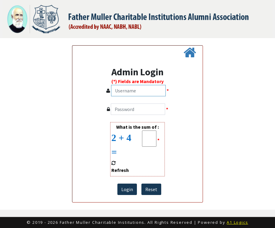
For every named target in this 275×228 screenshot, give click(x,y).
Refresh (120, 170)
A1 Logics (237, 222)
